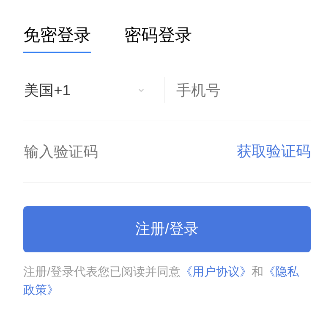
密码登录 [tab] (158, 35)
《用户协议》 (216, 271)
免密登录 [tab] (57, 35)
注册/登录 (167, 229)
